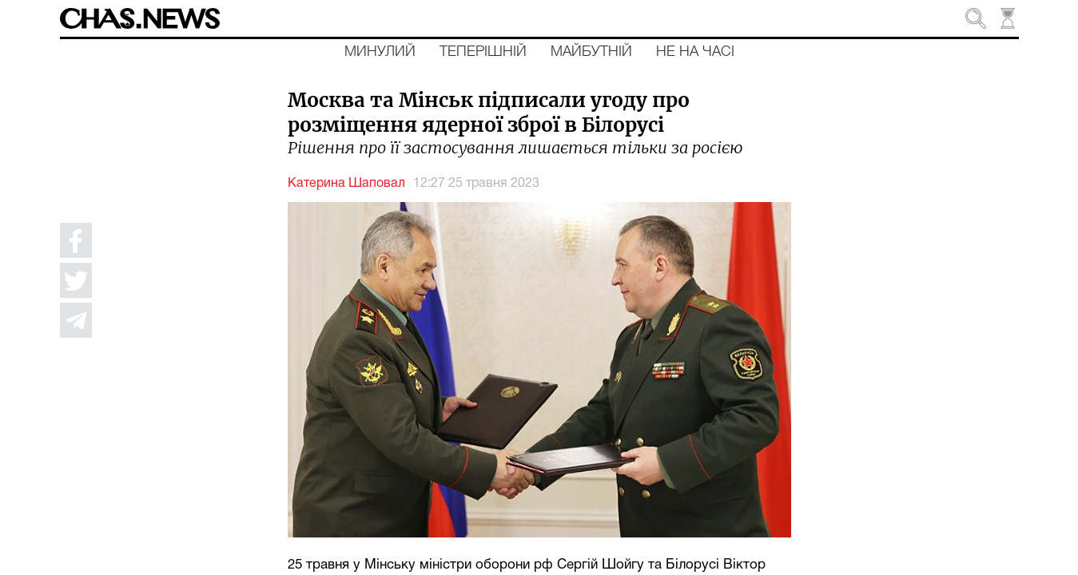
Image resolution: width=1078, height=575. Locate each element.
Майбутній (591, 52)
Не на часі (695, 52)
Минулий (380, 52)
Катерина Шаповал (346, 183)
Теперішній (483, 52)
